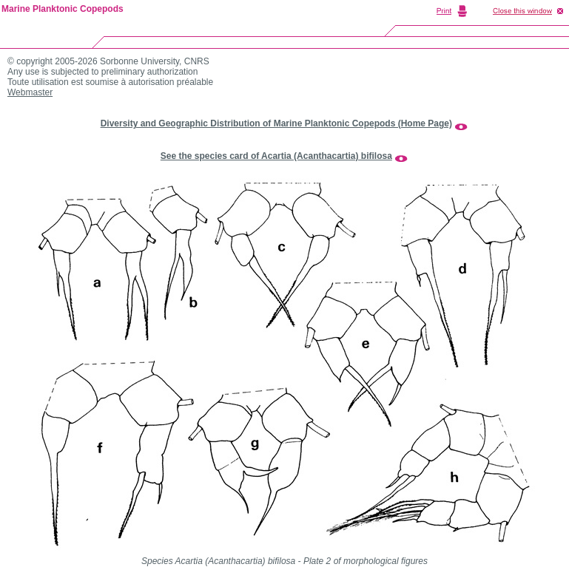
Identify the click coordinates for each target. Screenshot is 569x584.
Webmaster (30, 92)
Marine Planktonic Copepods (62, 9)
